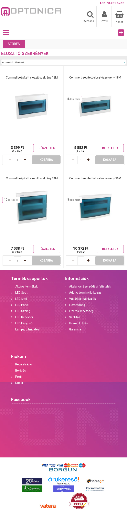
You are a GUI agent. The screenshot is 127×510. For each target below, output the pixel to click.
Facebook (21, 399)
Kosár (19, 383)
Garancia (75, 329)
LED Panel (22, 305)
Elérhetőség (77, 305)
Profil (18, 377)
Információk (77, 278)
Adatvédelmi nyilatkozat (85, 292)
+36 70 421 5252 (111, 3)
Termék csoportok (29, 278)
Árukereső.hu (63, 483)
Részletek (47, 148)
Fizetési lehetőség (81, 311)
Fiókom (18, 356)
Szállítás (74, 317)
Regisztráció (23, 364)
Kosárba (46, 159)
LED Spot (21, 292)
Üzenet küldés (78, 323)
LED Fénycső (24, 323)
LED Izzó (21, 299)
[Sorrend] (63, 62)
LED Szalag (22, 311)
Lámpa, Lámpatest (27, 329)
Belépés (20, 370)
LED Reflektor (24, 317)
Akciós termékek (26, 286)
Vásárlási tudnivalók (82, 299)
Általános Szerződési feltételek (90, 286)
